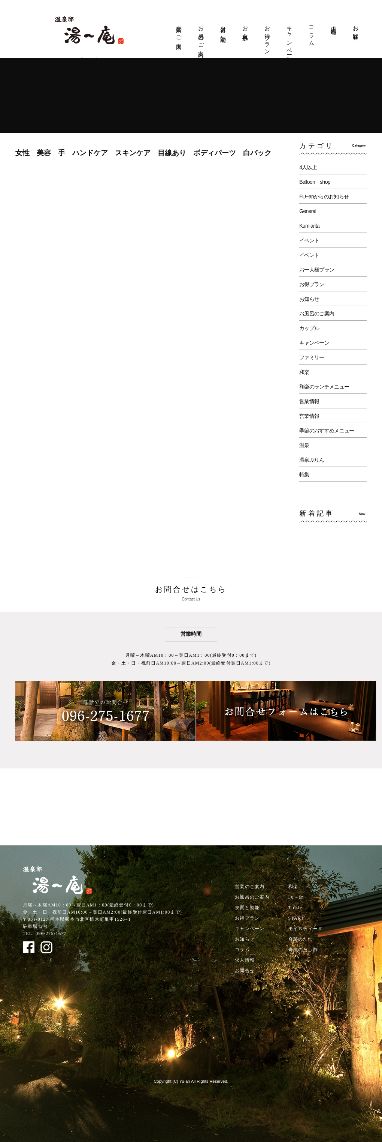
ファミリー (311, 357)
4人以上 (308, 167)
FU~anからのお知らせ (324, 197)
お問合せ (356, 30)
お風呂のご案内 (201, 35)
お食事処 (245, 27)
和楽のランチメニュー (324, 387)
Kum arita (309, 226)
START (296, 918)
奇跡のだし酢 (303, 949)
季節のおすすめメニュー (326, 431)
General (307, 211)
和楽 (304, 372)
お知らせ (309, 299)
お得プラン (267, 37)
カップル (309, 328)
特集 (304, 474)
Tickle (295, 907)
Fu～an (296, 897)
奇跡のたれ (300, 939)
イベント (309, 240)
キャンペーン (289, 41)
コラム (312, 33)
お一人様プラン (316, 270)
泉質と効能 (223, 28)
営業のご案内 (179, 31)
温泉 (304, 445)
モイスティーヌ (305, 928)
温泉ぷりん (311, 460)
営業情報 (309, 401)
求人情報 (334, 24)
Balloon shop (314, 182)
